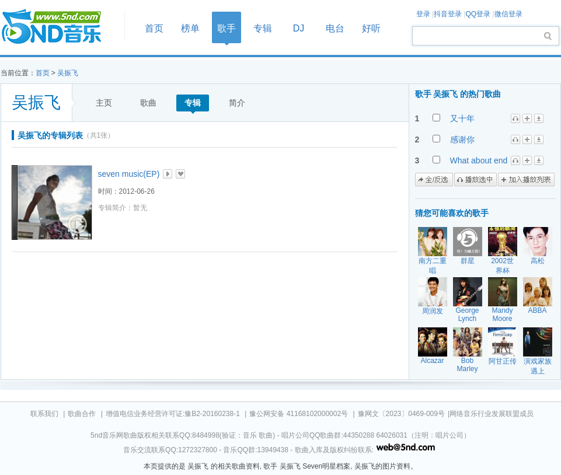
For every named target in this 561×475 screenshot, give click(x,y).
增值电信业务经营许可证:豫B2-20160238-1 (173, 414)
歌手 (226, 28)
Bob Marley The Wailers (467, 373)
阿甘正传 (503, 361)
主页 (104, 102)
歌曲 (148, 102)
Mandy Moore (502, 314)
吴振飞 (67, 73)
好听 (371, 28)
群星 (468, 261)
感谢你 (462, 139)
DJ (299, 28)
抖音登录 (448, 14)
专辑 (262, 28)
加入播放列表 (526, 180)
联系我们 (44, 414)
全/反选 (434, 180)
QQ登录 (477, 14)
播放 (167, 174)
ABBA (537, 310)
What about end (479, 160)
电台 (335, 28)
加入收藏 (180, 174)
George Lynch (467, 314)
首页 (59, 27)
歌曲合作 (82, 414)
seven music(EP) (129, 174)
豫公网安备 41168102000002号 (298, 414)
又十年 (462, 118)
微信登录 (508, 14)
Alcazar (432, 361)
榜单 (190, 28)
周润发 (432, 311)
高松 (538, 261)
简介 (237, 102)
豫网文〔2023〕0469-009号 (401, 414)
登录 (423, 14)
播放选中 (475, 180)
